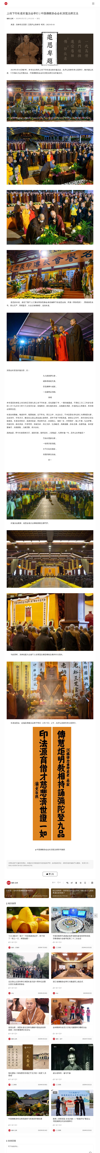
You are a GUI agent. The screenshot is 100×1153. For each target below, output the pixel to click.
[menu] (93, 4)
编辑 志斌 (10, 18)
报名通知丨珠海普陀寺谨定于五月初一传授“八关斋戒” (27, 1074)
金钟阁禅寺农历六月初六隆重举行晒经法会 (70, 1027)
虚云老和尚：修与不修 (62, 1073)
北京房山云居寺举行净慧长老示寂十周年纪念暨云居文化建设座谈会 (27, 983)
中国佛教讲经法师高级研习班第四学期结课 (25, 1119)
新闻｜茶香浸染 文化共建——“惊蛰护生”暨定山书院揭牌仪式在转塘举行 (71, 1120)
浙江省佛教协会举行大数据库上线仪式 (68, 982)
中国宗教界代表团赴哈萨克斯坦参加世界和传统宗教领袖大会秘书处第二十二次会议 (71, 937)
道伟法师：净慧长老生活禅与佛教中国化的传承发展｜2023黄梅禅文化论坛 (27, 1028)
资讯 (38, 18)
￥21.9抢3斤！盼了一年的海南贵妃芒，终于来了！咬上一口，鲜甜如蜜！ (26, 937)
